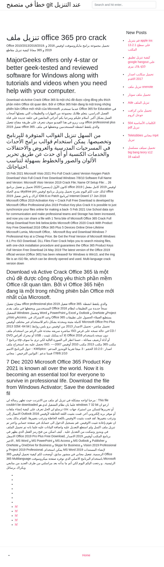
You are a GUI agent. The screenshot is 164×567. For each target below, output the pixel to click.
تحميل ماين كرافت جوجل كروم (140, 113)
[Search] (124, 4)
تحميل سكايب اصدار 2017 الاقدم (141, 77)
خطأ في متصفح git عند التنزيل (43, 4)
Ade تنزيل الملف (138, 102)
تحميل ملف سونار (139, 94)
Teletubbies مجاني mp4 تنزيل (143, 138)
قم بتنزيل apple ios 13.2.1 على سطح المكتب (140, 45)
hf (16, 506)
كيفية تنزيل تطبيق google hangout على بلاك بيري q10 (141, 62)
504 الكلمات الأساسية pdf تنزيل (141, 125)
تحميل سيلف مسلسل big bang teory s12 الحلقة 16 (141, 152)
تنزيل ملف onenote (140, 86)
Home (86, 555)
